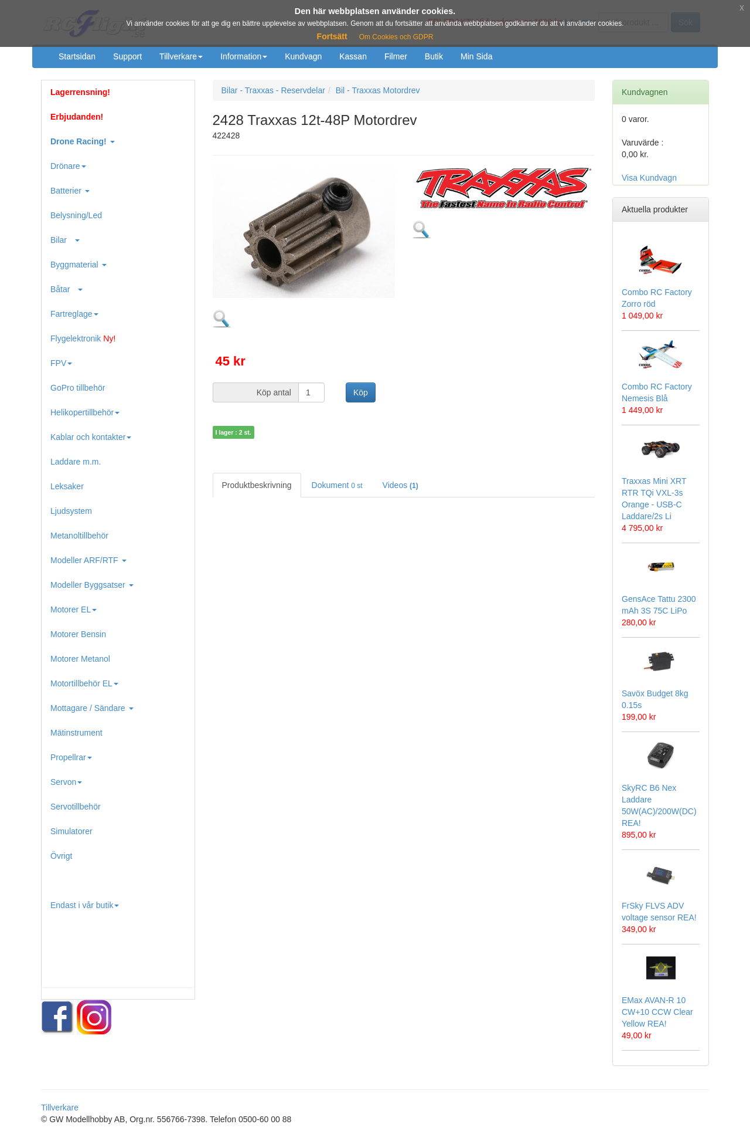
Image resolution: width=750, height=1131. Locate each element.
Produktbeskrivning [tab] (257, 485)
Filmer (395, 56)
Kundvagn (303, 56)
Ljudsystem (71, 511)
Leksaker (67, 486)
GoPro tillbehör (77, 387)
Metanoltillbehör (79, 535)
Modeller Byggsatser (92, 585)
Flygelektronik (82, 338)
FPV (61, 363)
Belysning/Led (76, 215)
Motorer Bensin (78, 634)
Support (127, 56)
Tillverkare (181, 56)
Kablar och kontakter (90, 437)
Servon (66, 782)
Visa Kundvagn (649, 177)
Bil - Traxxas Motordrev (378, 90)
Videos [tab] (400, 485)
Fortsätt (332, 36)
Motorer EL (73, 609)
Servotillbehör (75, 806)
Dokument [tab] (337, 485)
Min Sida (476, 56)
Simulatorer (71, 831)
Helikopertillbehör (85, 412)
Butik (434, 56)
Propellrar (71, 757)
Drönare (68, 166)
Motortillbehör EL (84, 683)
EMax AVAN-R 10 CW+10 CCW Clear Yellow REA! (657, 1011)
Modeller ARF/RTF (88, 560)
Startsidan (77, 56)
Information (243, 56)
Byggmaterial (78, 264)
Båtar (66, 289)
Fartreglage (74, 314)
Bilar (65, 240)
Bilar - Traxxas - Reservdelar (273, 90)
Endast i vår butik (84, 905)
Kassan (353, 56)
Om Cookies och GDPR (396, 37)
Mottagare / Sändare (92, 708)
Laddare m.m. (75, 461)
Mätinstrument (76, 732)
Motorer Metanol (80, 658)
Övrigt (61, 856)
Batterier (70, 190)
